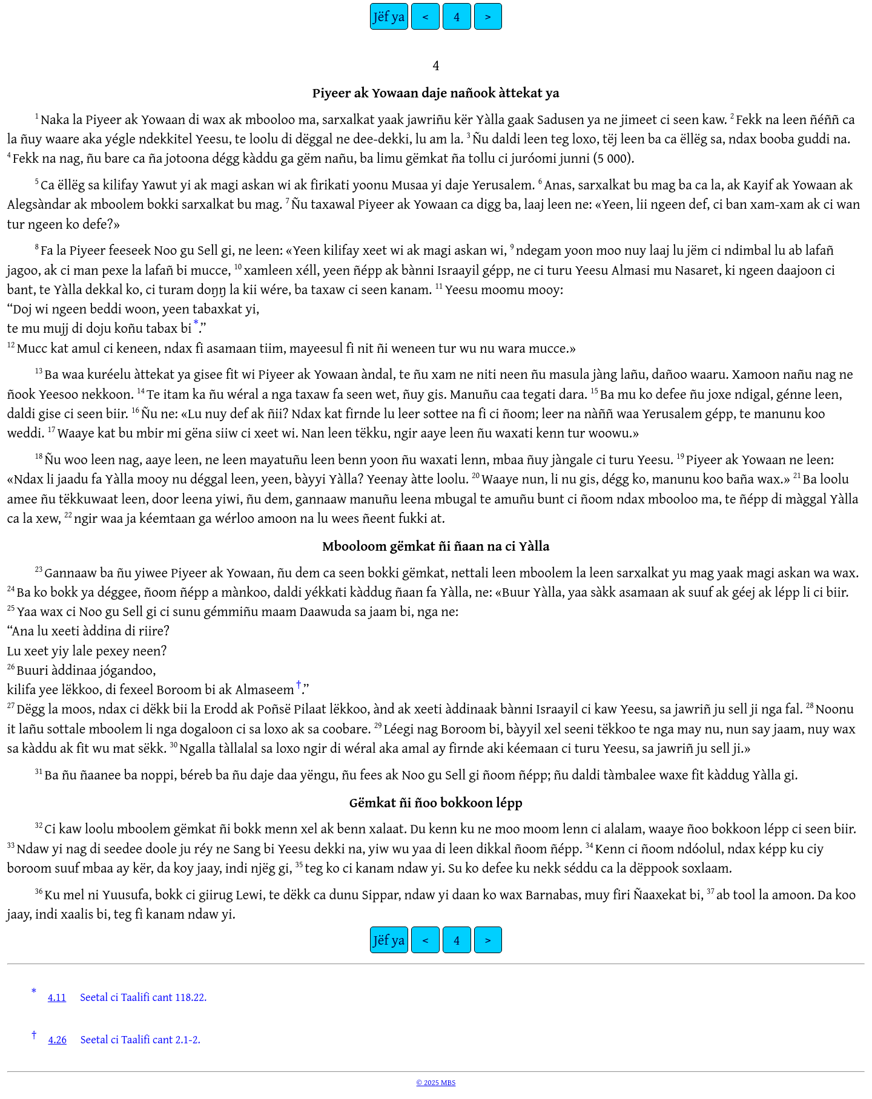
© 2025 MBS (436, 1082)
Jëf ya (389, 16)
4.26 (57, 1039)
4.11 (57, 996)
